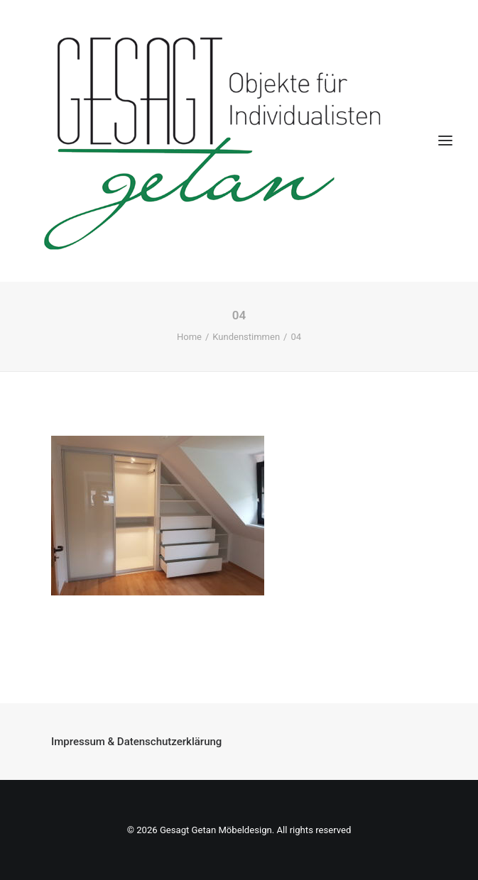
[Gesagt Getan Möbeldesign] (239, 141)
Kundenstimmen (246, 336)
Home (189, 336)
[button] (445, 141)
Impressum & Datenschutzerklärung (136, 741)
